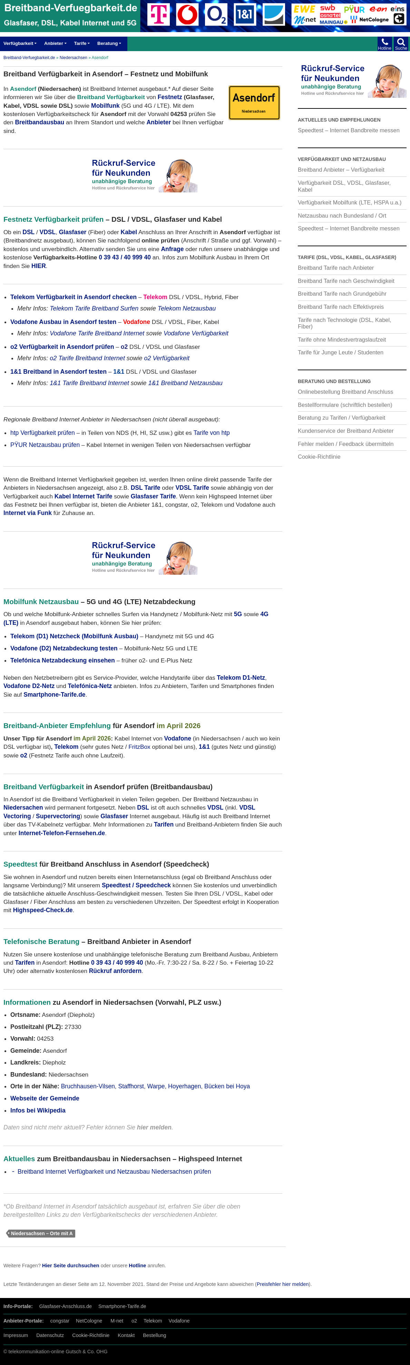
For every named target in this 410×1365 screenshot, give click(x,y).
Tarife (80, 43)
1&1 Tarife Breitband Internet (89, 383)
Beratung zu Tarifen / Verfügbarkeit (341, 417)
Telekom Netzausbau (187, 308)
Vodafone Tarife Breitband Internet (97, 333)
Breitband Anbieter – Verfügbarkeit (341, 169)
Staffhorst (131, 1086)
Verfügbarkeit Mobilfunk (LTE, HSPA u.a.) (350, 202)
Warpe (156, 1086)
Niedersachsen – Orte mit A (42, 1233)
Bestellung (154, 1335)
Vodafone (179, 1321)
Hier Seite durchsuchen (70, 1265)
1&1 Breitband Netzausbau (185, 383)
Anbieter (53, 43)
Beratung (107, 43)
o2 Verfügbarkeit (166, 358)
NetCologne (89, 1321)
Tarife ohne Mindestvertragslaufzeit (342, 339)
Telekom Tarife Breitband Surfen (94, 308)
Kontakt (126, 1335)
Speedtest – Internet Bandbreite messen (349, 130)
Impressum (15, 1335)
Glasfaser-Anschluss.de (65, 1306)
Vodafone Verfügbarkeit (196, 333)
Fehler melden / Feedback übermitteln (345, 444)
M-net (116, 1321)
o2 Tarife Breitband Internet (87, 358)
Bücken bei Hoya (227, 1086)
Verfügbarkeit (18, 43)
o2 (134, 1321)
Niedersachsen (73, 57)
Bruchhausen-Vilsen (88, 1086)
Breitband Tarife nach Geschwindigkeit (346, 281)
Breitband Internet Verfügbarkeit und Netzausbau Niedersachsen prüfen (114, 1171)
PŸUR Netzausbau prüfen (45, 444)
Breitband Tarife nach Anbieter (336, 268)
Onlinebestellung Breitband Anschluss (345, 392)
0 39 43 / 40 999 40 (125, 257)
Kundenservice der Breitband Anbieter (345, 431)
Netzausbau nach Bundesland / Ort (342, 215)
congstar (59, 1321)
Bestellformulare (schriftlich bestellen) (345, 405)
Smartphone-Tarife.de (122, 1306)
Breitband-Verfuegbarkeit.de (29, 57)
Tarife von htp (212, 432)
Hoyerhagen (184, 1086)
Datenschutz (50, 1335)
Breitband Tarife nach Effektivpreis (341, 307)
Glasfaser (73, 232)
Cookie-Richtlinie (319, 457)
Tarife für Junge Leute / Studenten (340, 352)
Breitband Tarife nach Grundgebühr (342, 293)
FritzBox (139, 746)
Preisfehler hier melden (283, 1284)
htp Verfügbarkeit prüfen (42, 432)
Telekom (66, 746)
